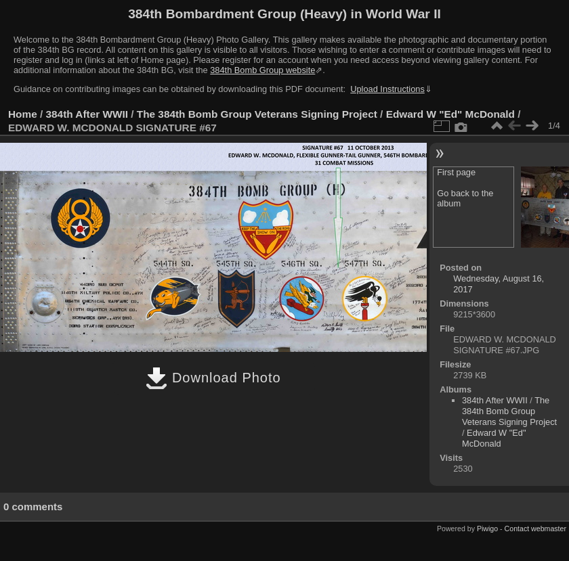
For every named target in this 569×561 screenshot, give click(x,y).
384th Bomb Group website (262, 70)
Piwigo (487, 528)
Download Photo (213, 377)
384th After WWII (87, 114)
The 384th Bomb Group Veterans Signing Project (257, 114)
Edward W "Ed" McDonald (450, 114)
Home (22, 114)
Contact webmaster (535, 528)
